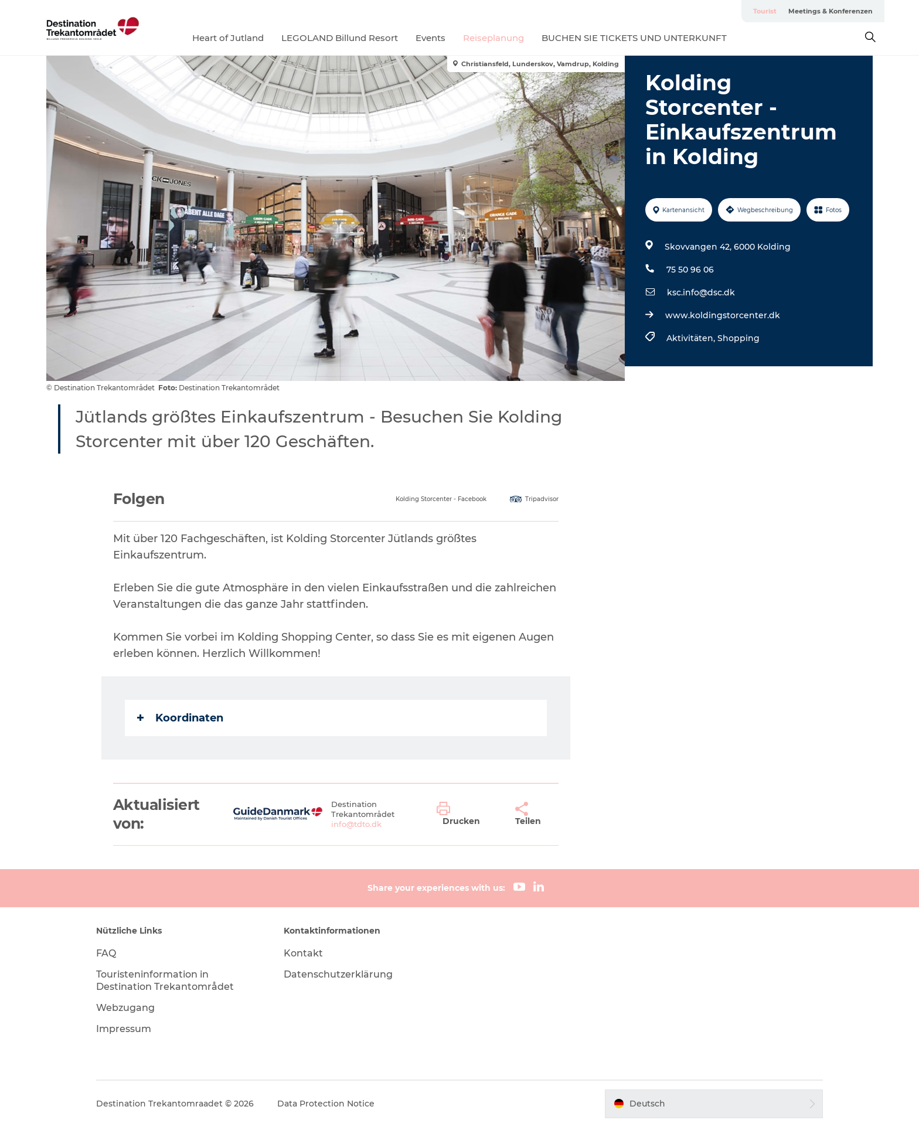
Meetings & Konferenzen (830, 11)
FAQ (106, 953)
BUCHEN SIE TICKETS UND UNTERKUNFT (634, 37)
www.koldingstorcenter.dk (722, 315)
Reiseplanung (493, 37)
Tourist (765, 11)
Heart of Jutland (228, 37)
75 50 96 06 (690, 269)
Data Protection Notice (326, 1103)
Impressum (123, 1028)
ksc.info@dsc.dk (701, 292)
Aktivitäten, (691, 338)
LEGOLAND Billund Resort (339, 37)
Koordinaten (180, 717)
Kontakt (303, 953)
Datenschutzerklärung (338, 974)
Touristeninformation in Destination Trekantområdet (165, 980)
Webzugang (125, 1007)
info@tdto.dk (356, 824)
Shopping (738, 338)
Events (430, 37)
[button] (467, 814)
